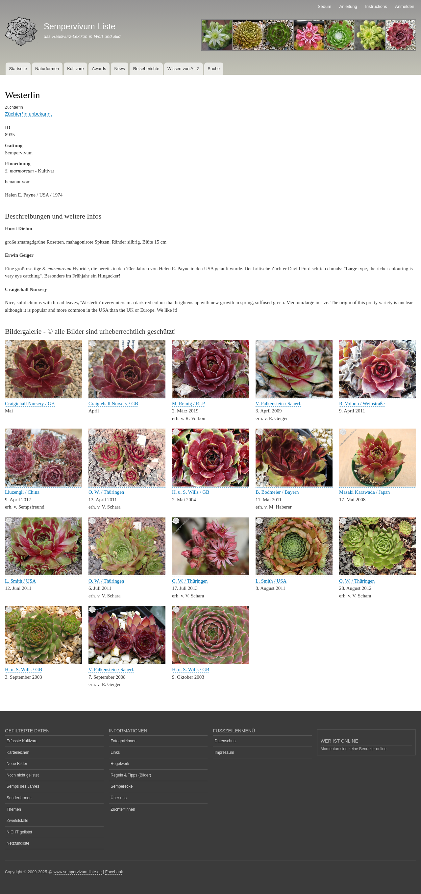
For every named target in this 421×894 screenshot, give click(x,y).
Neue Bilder (17, 763)
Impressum (224, 752)
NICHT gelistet (19, 832)
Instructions (376, 6)
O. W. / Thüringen (106, 492)
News (119, 68)
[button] (43, 396)
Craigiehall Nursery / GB (30, 403)
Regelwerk (120, 763)
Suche (214, 68)
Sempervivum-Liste (79, 26)
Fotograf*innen (123, 741)
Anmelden (404, 6)
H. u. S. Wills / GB (190, 492)
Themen (14, 809)
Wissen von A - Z (183, 68)
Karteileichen (18, 752)
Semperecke (122, 786)
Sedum (324, 6)
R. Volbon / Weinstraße (362, 403)
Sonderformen (19, 798)
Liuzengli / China (22, 492)
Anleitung (348, 6)
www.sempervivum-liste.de (78, 872)
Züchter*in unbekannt (28, 114)
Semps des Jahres (23, 786)
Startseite (18, 68)
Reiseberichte (146, 68)
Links (115, 752)
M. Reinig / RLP (188, 403)
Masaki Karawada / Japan (364, 492)
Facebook (114, 872)
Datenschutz (226, 741)
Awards (99, 68)
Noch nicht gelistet (23, 775)
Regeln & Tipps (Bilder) (131, 775)
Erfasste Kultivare (22, 741)
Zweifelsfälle (17, 820)
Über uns (119, 798)
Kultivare (75, 68)
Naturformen (47, 68)
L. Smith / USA (20, 581)
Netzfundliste (18, 843)
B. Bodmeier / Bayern (277, 492)
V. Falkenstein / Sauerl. (278, 403)
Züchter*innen (123, 809)
